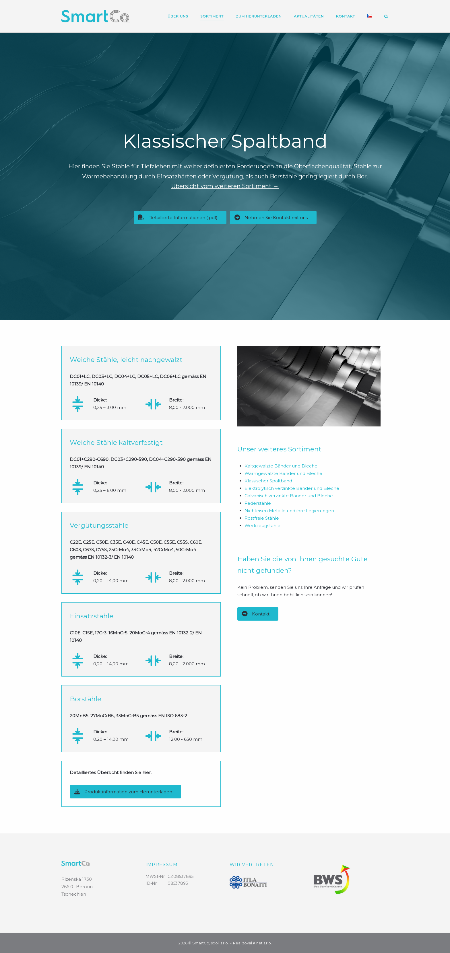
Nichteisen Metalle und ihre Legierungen (289, 510)
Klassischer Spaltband (268, 480)
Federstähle (258, 502)
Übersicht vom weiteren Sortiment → (225, 185)
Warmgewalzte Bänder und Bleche (283, 472)
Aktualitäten (309, 16)
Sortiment (212, 16)
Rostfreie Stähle (262, 517)
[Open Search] (386, 16)
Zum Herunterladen (259, 16)
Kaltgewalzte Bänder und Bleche (281, 465)
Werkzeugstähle (262, 525)
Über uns (178, 16)
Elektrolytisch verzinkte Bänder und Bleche (292, 487)
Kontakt (345, 16)
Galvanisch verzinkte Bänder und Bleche (289, 495)
